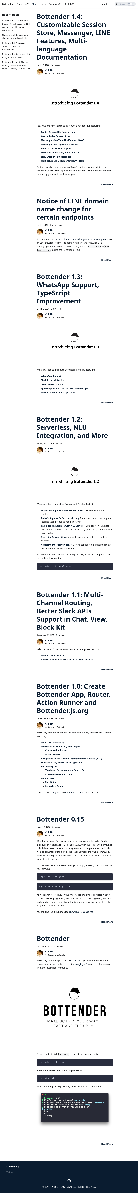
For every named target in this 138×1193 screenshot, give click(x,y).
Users (43, 4)
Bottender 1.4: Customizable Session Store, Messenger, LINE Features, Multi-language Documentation (73, 36)
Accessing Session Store (53, 537)
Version (105, 4)
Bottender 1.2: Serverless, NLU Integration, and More (72, 427)
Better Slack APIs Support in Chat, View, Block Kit (67, 659)
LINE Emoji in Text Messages (56, 156)
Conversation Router (56, 750)
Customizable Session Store (55, 136)
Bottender (53, 938)
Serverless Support (55, 786)
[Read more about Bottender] (107, 1143)
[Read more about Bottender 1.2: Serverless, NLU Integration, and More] (107, 578)
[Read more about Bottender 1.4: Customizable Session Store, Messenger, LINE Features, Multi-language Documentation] (107, 184)
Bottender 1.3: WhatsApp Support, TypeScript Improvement (13, 46)
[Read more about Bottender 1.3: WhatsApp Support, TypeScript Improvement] (107, 402)
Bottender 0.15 (60, 819)
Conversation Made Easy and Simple (60, 746)
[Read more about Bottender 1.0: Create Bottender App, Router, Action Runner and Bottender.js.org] (107, 802)
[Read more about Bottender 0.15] (107, 921)
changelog (55, 792)
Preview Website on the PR (59, 774)
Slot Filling (50, 782)
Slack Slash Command (52, 384)
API (27, 4)
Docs (19, 4)
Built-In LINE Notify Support (56, 148)
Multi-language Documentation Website (62, 160)
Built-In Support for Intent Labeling (60, 518)
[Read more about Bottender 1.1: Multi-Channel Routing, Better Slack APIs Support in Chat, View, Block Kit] (107, 669)
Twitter (9, 1172)
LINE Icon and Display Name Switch (60, 152)
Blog (34, 4)
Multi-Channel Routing (53, 655)
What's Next (47, 778)
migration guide (73, 792)
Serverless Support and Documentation (62, 510)
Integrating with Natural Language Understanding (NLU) (71, 758)
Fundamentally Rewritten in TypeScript (62, 762)
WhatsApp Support (51, 376)
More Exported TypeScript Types (58, 392)
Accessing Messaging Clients (56, 544)
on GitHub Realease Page (81, 911)
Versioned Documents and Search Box (65, 770)
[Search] (125, 4)
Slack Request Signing (52, 380)
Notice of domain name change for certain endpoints (81, 239)
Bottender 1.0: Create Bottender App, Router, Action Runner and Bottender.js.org (73, 698)
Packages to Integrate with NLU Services (63, 525)
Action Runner (53, 754)
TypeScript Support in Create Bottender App (64, 388)
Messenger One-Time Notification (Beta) (62, 140)
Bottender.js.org (49, 766)
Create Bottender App (52, 742)
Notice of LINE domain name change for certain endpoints (73, 209)
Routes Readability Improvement (58, 132)
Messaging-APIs (81, 964)
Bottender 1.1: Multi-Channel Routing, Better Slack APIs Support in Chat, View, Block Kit (16, 65)
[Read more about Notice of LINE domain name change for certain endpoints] (107, 260)
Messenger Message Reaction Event (60, 144)
